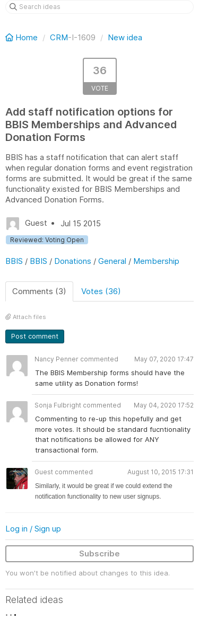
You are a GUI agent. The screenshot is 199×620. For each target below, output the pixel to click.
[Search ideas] (99, 7)
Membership (156, 261)
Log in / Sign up (33, 529)
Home (22, 37)
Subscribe (99, 553)
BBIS (14, 261)
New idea (125, 37)
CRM (59, 37)
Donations (72, 261)
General (112, 261)
